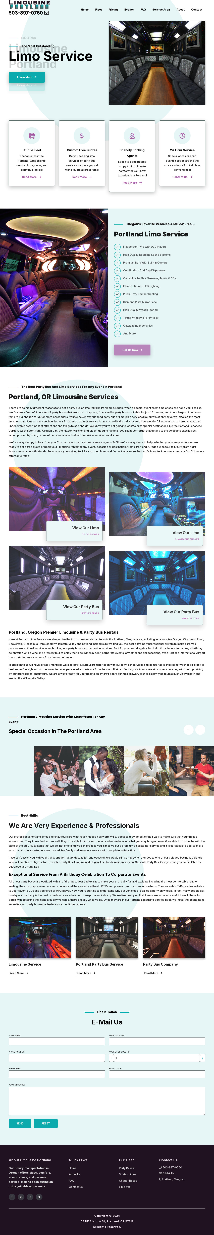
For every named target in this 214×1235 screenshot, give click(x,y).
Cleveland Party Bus (26, 866)
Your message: (17, 1084)
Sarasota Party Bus (147, 862)
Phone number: (17, 1051)
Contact (197, 9)
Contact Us (179, 177)
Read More (29, 177)
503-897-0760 (26, 13)
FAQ (146, 9)
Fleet (104, 9)
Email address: (117, 1035)
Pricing (118, 9)
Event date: (115, 1068)
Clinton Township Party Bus (55, 862)
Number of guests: (119, 1051)
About (182, 9)
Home (92, 9)
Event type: (15, 1068)
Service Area (163, 9)
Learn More (24, 77)
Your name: (15, 1035)
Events (133, 9)
